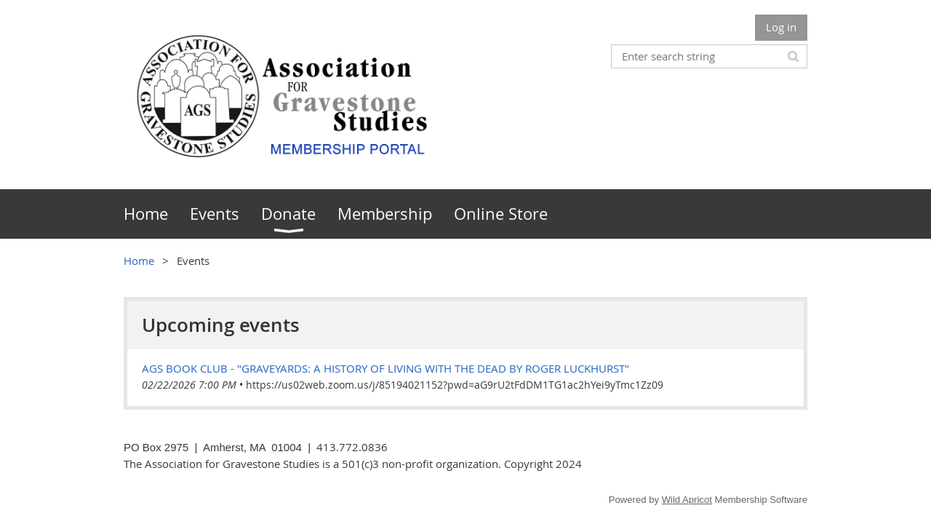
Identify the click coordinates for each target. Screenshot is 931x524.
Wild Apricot (687, 499)
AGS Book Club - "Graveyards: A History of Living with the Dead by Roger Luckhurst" (385, 368)
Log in (781, 27)
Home (139, 260)
